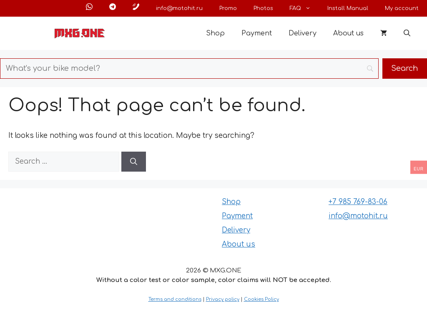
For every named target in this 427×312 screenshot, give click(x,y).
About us (348, 33)
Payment (256, 33)
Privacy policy (222, 299)
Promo (228, 8)
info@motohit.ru (179, 8)
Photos (263, 8)
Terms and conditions (174, 299)
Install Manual (347, 8)
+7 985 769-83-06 (358, 202)
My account (402, 8)
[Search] (133, 162)
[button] (407, 33)
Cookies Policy (261, 299)
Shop (215, 33)
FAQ (304, 8)
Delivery (302, 33)
